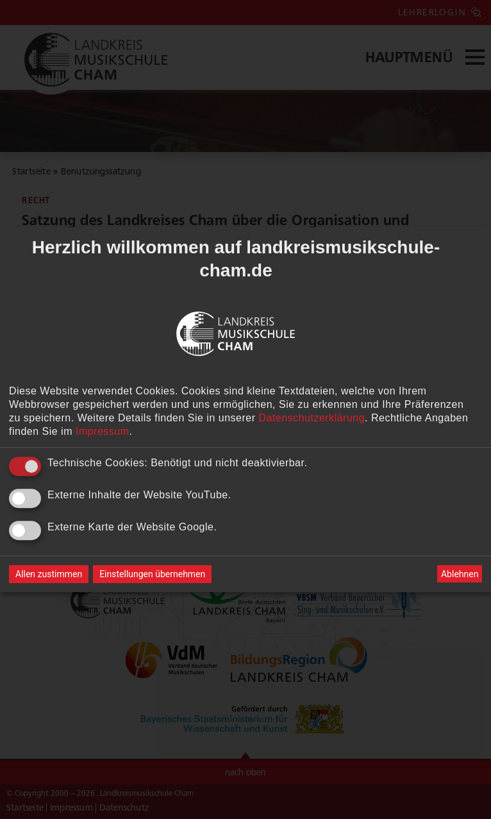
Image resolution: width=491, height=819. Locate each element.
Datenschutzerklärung (311, 417)
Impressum (102, 431)
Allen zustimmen (48, 574)
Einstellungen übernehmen (152, 574)
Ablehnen (459, 574)
